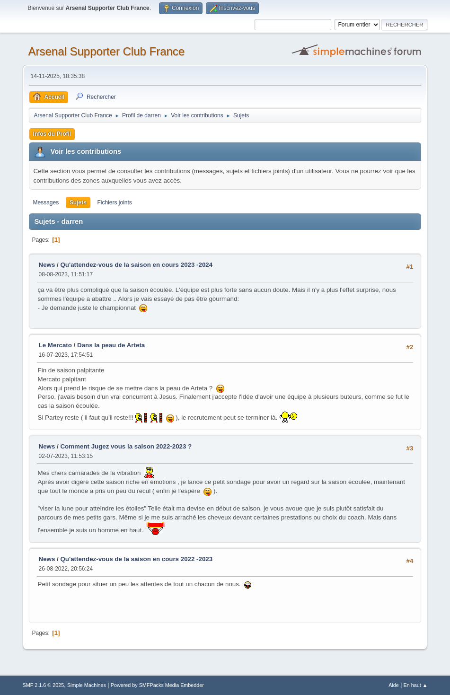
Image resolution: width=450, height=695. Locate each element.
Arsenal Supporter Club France (106, 51)
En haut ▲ (416, 685)
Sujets (78, 202)
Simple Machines (86, 685)
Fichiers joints (114, 202)
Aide (393, 685)
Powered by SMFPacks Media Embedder (157, 685)
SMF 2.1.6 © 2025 (43, 685)
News (47, 264)
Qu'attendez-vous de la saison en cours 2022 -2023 (136, 559)
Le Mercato (55, 345)
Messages (46, 202)
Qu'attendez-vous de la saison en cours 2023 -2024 (136, 264)
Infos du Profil (52, 134)
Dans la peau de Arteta (111, 345)
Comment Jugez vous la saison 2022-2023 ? (126, 446)
